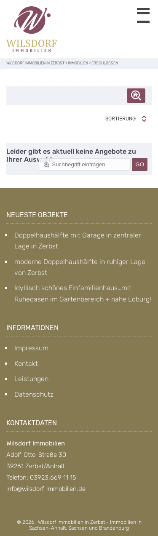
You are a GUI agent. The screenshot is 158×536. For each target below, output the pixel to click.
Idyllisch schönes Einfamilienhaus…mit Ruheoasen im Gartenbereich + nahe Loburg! (82, 293)
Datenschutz (34, 394)
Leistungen (31, 379)
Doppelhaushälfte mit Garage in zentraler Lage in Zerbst (77, 240)
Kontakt (26, 364)
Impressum (31, 348)
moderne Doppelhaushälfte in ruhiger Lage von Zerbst (79, 267)
